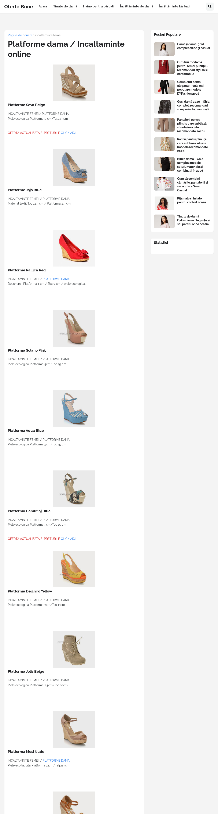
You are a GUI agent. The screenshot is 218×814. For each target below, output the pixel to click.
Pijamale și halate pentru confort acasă (191, 200)
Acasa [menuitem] (43, 6)
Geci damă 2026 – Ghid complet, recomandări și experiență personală (193, 105)
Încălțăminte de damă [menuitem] (136, 6)
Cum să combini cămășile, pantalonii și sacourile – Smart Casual (192, 184)
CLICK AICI (68, 133)
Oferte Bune (18, 6)
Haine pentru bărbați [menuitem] (98, 6)
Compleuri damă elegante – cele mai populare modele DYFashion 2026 (190, 87)
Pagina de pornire (20, 35)
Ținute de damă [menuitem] (65, 6)
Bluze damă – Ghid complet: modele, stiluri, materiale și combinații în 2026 (190, 164)
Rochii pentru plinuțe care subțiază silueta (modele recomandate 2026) (192, 145)
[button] (210, 7)
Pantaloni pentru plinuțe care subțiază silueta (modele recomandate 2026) (192, 125)
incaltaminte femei (48, 35)
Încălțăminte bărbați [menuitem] (174, 6)
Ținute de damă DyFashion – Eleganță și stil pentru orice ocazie (193, 220)
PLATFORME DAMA (56, 279)
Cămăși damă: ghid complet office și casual (193, 46)
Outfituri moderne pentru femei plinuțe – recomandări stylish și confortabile (192, 68)
